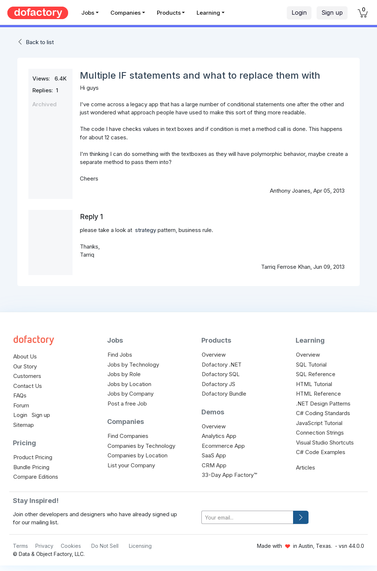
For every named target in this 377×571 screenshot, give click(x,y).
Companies (125, 12)
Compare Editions (35, 476)
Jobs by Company (131, 393)
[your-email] (247, 517)
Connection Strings (320, 432)
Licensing (140, 546)
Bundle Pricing (31, 467)
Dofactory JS (218, 384)
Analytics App (219, 435)
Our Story (25, 366)
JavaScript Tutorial (319, 423)
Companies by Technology (141, 445)
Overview (214, 354)
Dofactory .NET (222, 364)
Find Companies (128, 435)
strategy (145, 229)
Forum (21, 405)
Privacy (44, 546)
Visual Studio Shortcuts (325, 442)
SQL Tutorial (311, 364)
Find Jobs (120, 354)
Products (169, 12)
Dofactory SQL (221, 374)
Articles (305, 467)
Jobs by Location (129, 384)
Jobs (87, 12)
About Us (25, 356)
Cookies (71, 546)
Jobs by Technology (133, 364)
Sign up (332, 12)
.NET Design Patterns (323, 403)
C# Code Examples (320, 452)
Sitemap (23, 424)
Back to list (40, 42)
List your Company (131, 465)
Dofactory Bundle (224, 393)
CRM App (214, 465)
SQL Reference (315, 374)
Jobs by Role (124, 374)
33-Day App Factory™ (229, 474)
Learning (208, 12)
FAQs (20, 395)
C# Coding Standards (323, 413)
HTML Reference (318, 393)
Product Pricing (32, 457)
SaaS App (214, 455)
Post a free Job (127, 403)
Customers (27, 375)
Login (299, 12)
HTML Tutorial (314, 384)
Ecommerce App (223, 445)
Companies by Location (138, 455)
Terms (20, 546)
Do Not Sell (105, 546)
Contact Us (27, 385)
